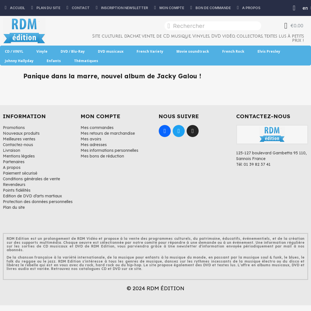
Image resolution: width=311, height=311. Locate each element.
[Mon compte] (294, 8)
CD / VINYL (14, 51)
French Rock (233, 51)
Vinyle (42, 51)
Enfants (54, 60)
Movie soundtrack (192, 51)
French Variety (150, 51)
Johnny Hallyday (19, 60)
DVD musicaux (110, 51)
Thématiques (86, 60)
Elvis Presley (269, 51)
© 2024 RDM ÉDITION (155, 288)
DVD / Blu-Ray (73, 51)
